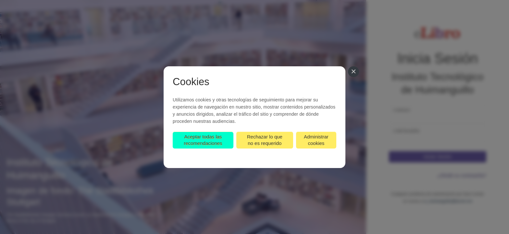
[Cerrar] (353, 71)
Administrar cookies (316, 140)
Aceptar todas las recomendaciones (203, 140)
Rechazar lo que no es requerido (264, 140)
